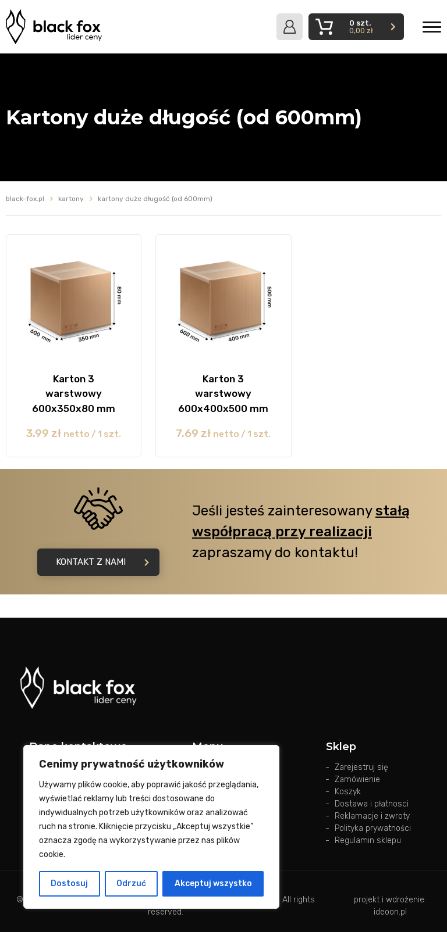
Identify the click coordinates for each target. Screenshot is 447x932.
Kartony (71, 199)
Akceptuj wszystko (213, 883)
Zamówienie (357, 779)
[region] (151, 827)
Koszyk (348, 792)
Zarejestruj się (361, 767)
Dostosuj (69, 883)
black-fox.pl (25, 199)
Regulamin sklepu (368, 840)
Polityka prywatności (373, 828)
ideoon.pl (390, 912)
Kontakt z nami (102, 562)
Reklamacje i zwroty (372, 816)
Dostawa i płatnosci (372, 804)
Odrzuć (131, 883)
